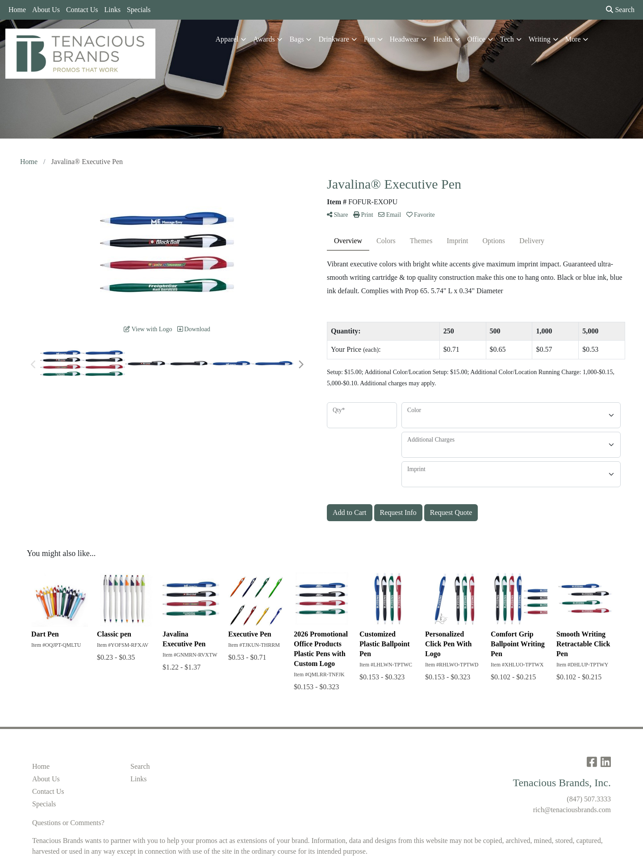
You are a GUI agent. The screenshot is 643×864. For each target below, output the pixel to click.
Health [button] (443, 39)
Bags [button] (296, 39)
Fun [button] (369, 39)
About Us (46, 9)
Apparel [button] (227, 39)
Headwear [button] (404, 39)
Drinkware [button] (333, 39)
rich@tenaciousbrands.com (572, 809)
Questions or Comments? (68, 822)
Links (112, 9)
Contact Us (82, 9)
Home (17, 9)
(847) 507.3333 (589, 799)
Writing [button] (540, 39)
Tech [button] (507, 39)
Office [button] (476, 39)
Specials (138, 9)
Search (620, 9)
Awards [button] (264, 39)
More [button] (573, 39)
